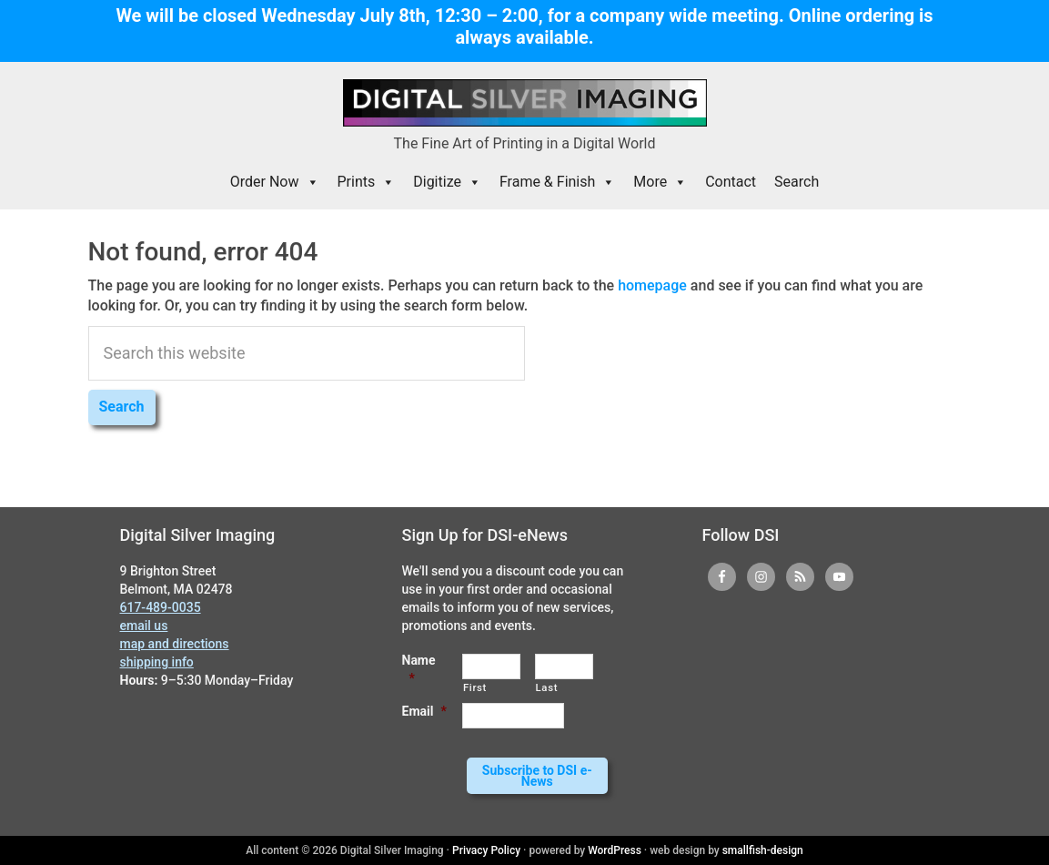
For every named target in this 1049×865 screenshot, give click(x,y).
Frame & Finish (557, 182)
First (475, 687)
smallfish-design (762, 850)
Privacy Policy (486, 850)
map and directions (174, 643)
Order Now (274, 182)
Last (547, 687)
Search (796, 181)
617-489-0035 (160, 607)
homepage (652, 285)
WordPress (614, 850)
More (660, 182)
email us (144, 625)
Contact (730, 181)
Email (424, 711)
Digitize (447, 182)
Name (419, 669)
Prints (367, 182)
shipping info (157, 662)
